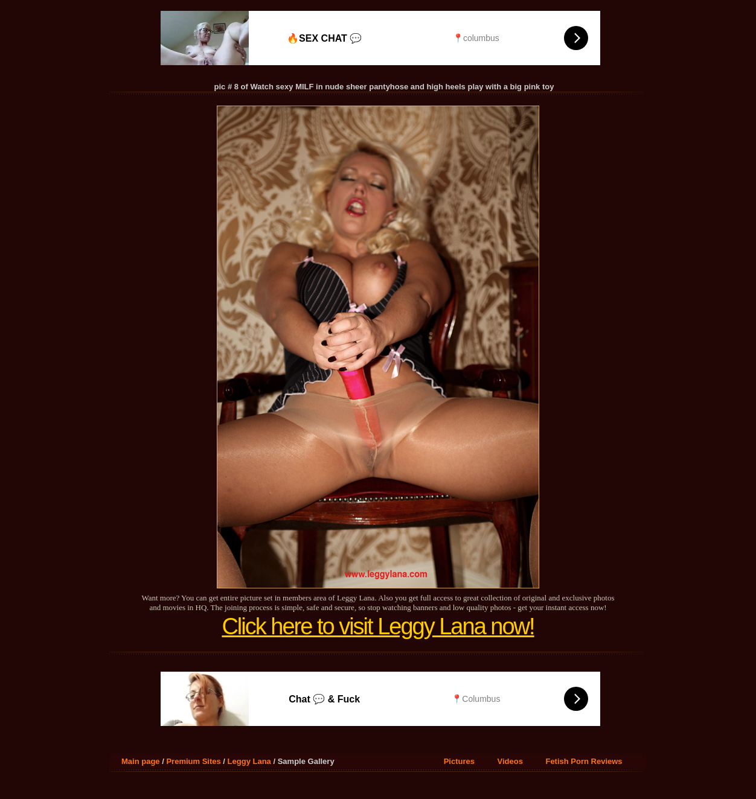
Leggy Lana (249, 761)
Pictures (459, 761)
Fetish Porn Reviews (583, 761)
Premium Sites (193, 761)
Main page (140, 761)
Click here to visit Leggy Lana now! (378, 626)
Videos (510, 761)
